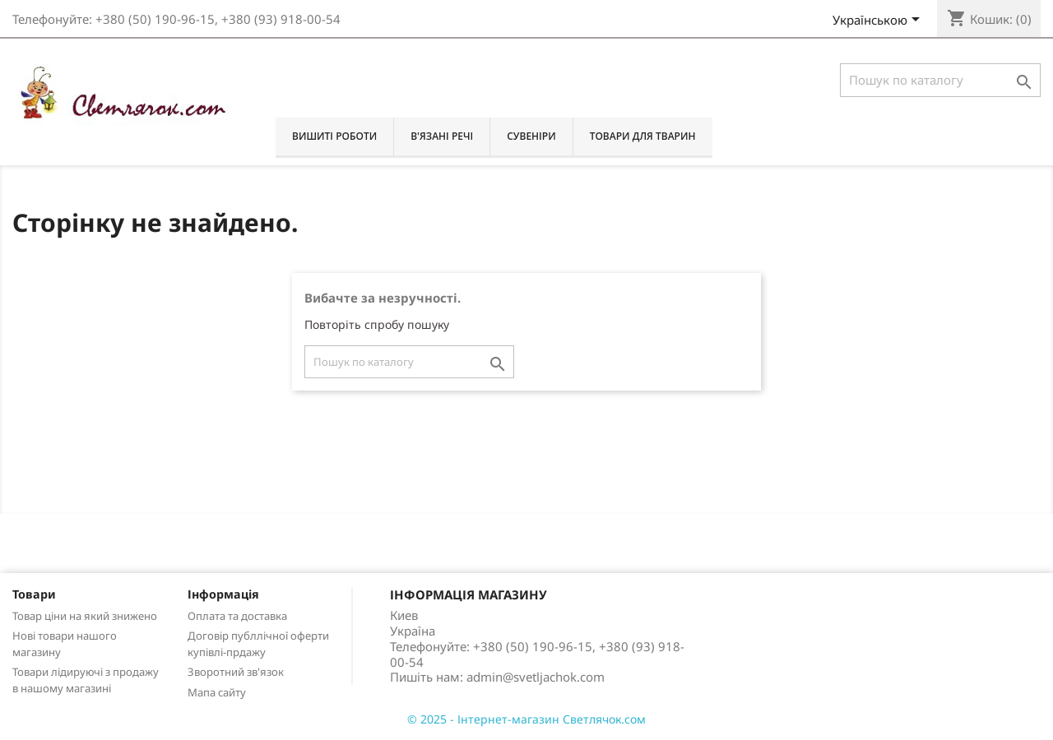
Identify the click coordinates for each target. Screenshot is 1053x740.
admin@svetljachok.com (535, 676)
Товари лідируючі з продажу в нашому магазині (85, 680)
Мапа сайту (217, 692)
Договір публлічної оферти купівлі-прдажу (258, 643)
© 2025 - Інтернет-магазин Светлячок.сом (526, 719)
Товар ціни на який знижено (84, 615)
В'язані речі (442, 136)
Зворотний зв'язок (236, 671)
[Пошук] (940, 80)
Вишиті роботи (334, 136)
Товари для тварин (643, 136)
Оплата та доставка (237, 615)
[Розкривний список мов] (879, 21)
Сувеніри (531, 136)
